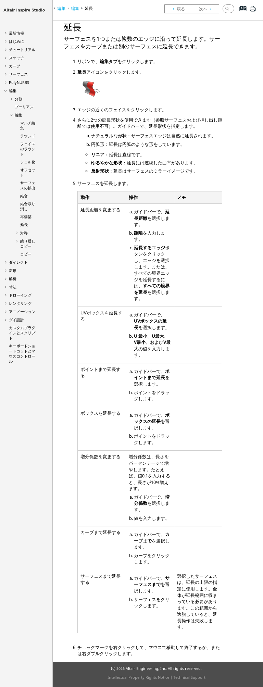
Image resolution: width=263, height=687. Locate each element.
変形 (12, 270)
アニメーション (22, 311)
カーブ (14, 65)
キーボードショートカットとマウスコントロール (22, 353)
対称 (24, 232)
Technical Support (189, 677)
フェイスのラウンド (27, 149)
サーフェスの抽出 (27, 185)
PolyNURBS (19, 82)
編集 (12, 90)
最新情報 (16, 33)
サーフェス (18, 74)
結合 (24, 195)
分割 (18, 98)
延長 (24, 224)
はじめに (16, 41)
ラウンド (27, 135)
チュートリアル (22, 49)
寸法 (12, 286)
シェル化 (27, 161)
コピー (26, 254)
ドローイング (20, 295)
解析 (12, 278)
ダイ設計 (16, 319)
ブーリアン (24, 106)
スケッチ (16, 57)
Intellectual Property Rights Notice (138, 677)
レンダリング (20, 303)
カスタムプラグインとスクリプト (22, 332)
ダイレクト (18, 262)
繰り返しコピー (27, 243)
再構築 (26, 216)
